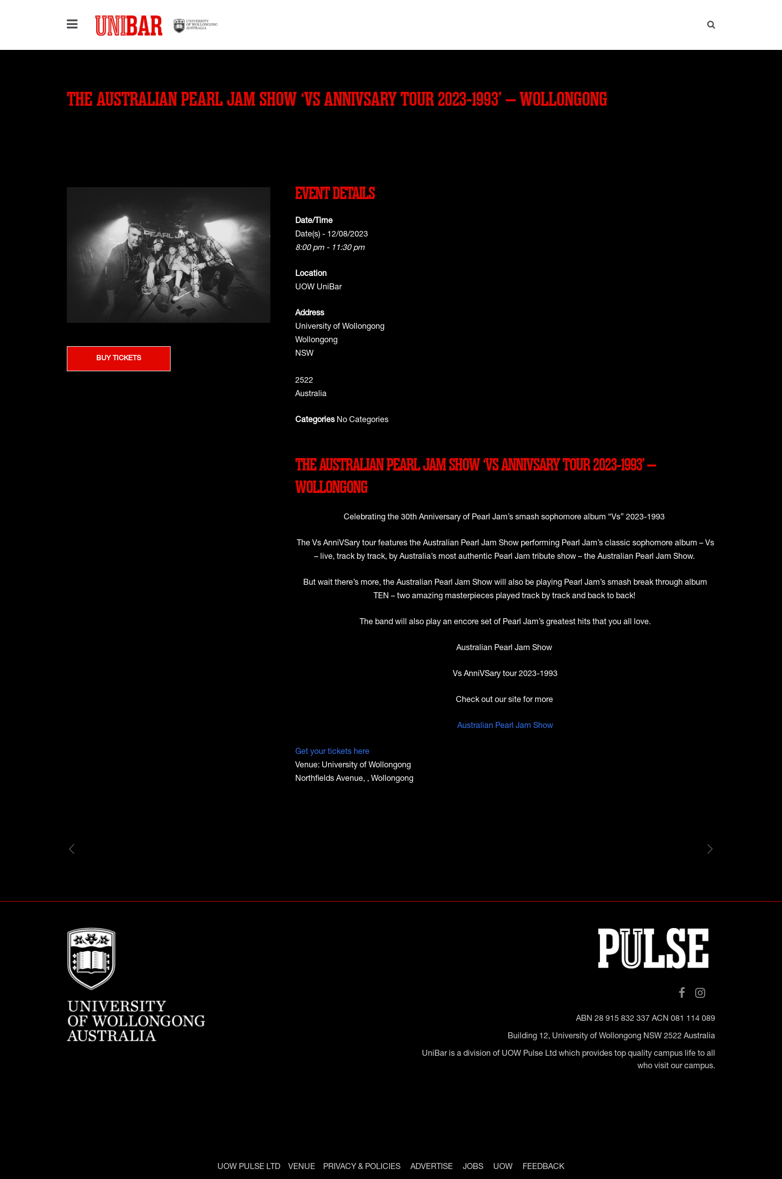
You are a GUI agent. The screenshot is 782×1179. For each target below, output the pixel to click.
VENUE (301, 1167)
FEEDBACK (544, 1167)
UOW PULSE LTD (248, 1167)
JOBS (473, 1167)
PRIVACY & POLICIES (361, 1167)
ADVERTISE (431, 1167)
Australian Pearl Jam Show (505, 726)
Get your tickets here (332, 752)
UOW (503, 1167)
